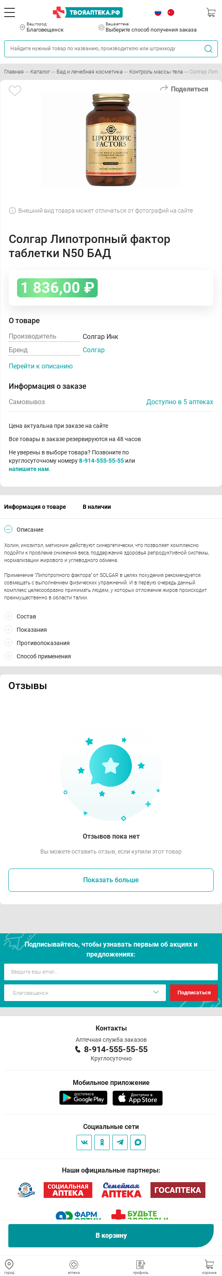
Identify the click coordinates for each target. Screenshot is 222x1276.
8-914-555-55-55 (101, 460)
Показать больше (111, 880)
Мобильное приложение (111, 1083)
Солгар (94, 350)
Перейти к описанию (41, 366)
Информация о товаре (35, 506)
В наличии (97, 506)
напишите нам (29, 469)
